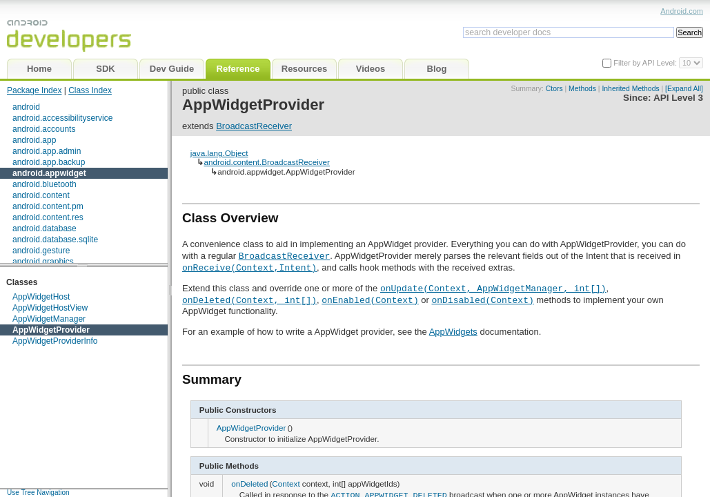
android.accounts (43, 129)
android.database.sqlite (55, 239)
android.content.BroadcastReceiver (267, 161)
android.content (41, 195)
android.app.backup (48, 162)
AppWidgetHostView (50, 308)
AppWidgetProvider (51, 330)
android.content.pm (47, 206)
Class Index (90, 90)
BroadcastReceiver (254, 126)
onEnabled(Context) (370, 299)
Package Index (34, 90)
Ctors (554, 88)
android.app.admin (46, 151)
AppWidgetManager (49, 319)
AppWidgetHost (41, 297)
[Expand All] (684, 88)
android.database (44, 228)
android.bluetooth (44, 184)
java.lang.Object (219, 152)
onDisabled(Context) (482, 299)
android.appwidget (49, 173)
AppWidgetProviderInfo (54, 341)
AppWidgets (453, 332)
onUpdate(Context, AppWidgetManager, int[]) (493, 288)
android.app (34, 140)
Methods (582, 88)
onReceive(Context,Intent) (249, 267)
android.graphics (43, 261)
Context (285, 483)
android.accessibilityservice (62, 118)
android (26, 107)
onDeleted (249, 483)
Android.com (681, 11)
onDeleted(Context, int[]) (249, 299)
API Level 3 (678, 97)
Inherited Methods (630, 88)
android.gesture (41, 250)
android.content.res (47, 217)
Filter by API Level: (646, 63)
